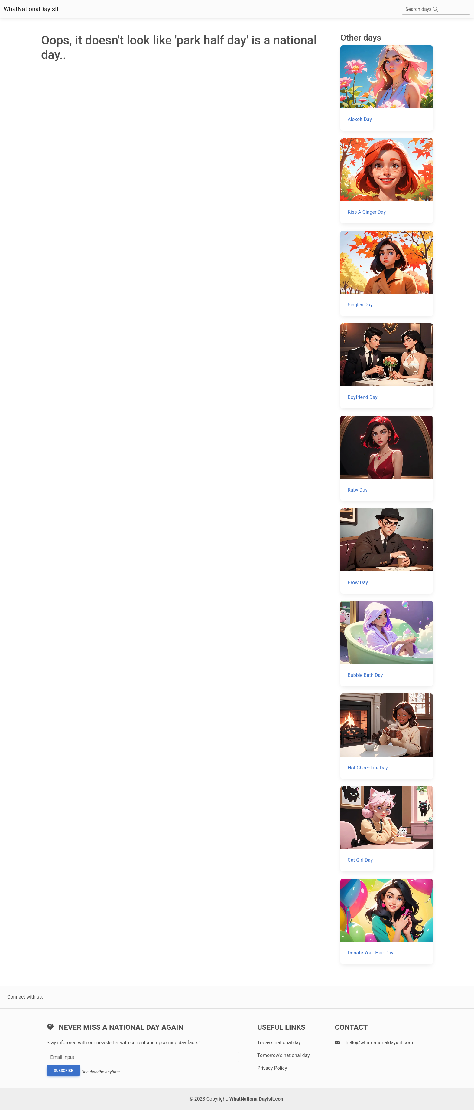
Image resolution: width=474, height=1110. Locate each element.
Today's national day (279, 1043)
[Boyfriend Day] (386, 366)
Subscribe (63, 1071)
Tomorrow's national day (283, 1055)
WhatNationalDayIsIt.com (257, 1099)
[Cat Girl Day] (386, 828)
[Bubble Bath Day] (386, 643)
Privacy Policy (272, 1068)
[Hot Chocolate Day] (386, 736)
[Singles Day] (386, 273)
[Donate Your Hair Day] (386, 921)
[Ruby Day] (386, 458)
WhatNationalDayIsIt (31, 9)
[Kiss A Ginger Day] (386, 180)
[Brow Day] (386, 551)
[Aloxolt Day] (386, 88)
